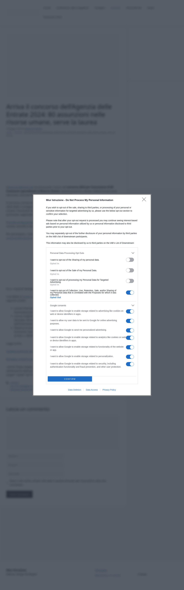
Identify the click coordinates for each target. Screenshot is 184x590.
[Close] (145, 200)
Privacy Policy (109, 390)
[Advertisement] (156, 109)
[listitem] (92, 253)
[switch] (130, 260)
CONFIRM (70, 379)
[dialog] (92, 295)
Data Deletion (74, 390)
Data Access (92, 390)
